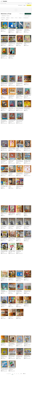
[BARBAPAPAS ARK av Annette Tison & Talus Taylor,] (27, 351)
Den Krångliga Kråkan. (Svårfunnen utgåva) (12, 56)
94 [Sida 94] (21, 373)
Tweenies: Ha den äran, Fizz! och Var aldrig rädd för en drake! (4, 173)
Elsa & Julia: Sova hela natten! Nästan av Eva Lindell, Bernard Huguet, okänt (19, 83)
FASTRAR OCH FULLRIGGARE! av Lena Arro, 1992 (4, 291)
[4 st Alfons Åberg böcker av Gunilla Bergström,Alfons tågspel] (12, 299)
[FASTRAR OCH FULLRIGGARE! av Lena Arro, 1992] (4, 286)
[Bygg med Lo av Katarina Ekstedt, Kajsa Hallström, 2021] (4, 78)
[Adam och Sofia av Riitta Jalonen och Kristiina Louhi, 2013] (19, 116)
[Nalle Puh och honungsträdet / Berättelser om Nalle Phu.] (19, 233)
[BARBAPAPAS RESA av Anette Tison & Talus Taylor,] (12, 351)
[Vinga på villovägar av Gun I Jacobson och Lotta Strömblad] (27, 103)
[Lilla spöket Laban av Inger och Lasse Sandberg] (12, 156)
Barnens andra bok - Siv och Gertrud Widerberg (19, 161)
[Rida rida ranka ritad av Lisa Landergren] (27, 168)
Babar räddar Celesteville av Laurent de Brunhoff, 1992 (4, 369)
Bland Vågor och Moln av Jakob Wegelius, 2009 (27, 161)
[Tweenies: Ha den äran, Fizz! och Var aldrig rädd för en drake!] (4, 168)
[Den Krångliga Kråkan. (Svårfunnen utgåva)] (12, 51)
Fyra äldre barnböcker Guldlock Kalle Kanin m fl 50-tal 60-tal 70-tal (19, 173)
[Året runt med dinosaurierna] (12, 168)
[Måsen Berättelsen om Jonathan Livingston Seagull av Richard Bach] (19, 25)
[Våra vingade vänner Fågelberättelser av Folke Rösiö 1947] (12, 91)
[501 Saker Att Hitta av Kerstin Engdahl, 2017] (19, 351)
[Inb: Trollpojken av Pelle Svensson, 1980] (19, 246)
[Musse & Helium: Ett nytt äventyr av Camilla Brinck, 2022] (19, 103)
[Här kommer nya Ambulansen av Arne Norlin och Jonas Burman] (4, 299)
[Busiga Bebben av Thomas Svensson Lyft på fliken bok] (19, 273)
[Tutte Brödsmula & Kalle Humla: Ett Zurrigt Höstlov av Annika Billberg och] (12, 116)
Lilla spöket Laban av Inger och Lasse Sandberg (11, 161)
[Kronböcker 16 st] (12, 273)
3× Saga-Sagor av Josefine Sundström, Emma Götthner (27, 30)
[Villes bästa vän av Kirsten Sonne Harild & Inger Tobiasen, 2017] (4, 143)
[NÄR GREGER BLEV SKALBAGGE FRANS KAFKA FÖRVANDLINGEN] (19, 286)
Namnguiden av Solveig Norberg (27, 213)
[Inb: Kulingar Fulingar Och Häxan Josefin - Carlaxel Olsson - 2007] (12, 246)
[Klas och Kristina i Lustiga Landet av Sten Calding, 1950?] (12, 286)
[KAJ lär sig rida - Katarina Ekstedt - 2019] (27, 91)
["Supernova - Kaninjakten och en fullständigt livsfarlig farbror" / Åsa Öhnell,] (27, 233)
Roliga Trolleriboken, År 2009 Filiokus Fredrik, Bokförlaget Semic (19, 43)
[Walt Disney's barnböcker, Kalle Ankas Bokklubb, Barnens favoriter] (12, 38)
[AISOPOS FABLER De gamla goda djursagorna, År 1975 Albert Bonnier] (12, 339)
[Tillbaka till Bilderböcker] (1, 15)
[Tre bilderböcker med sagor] (19, 299)
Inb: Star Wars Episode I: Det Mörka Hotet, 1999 (4, 251)
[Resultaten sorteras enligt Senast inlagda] (27, 15)
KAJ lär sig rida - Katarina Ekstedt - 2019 (27, 96)
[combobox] (14, 3)
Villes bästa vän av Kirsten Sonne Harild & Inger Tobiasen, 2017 (4, 148)
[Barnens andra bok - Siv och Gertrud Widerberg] (19, 156)
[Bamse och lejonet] (4, 25)
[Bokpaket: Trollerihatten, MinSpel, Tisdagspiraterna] (19, 143)
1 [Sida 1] (12, 373)
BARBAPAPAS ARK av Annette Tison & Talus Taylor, (27, 356)
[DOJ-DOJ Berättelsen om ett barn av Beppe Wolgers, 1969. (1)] (27, 221)
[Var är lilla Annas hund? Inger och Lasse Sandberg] (4, 156)
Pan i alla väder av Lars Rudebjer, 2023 (12, 83)
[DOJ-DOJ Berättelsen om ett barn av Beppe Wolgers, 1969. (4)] (4, 221)
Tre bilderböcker (11, 316)
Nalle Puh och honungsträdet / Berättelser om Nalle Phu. (19, 238)
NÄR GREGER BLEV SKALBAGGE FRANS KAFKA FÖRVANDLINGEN (19, 291)
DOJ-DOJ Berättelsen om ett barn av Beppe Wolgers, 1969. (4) (4, 226)
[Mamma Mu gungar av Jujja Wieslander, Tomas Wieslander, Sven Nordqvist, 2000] (4, 51)
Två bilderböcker (3, 316)
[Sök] (26, 3)
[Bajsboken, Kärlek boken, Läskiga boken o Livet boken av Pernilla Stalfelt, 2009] (27, 286)
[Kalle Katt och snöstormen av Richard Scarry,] (27, 339)
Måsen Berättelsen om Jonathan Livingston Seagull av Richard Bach (19, 30)
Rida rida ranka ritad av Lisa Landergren (27, 173)
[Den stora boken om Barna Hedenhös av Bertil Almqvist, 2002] (4, 233)
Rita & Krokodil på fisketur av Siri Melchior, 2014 (19, 96)
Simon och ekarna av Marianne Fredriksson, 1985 (12, 30)
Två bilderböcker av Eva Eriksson (12, 186)
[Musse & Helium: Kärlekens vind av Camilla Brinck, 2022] (12, 103)
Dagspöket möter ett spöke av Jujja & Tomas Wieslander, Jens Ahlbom (27, 148)
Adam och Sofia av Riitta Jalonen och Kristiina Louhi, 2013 (19, 121)
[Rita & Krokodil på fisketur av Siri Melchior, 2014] (19, 91)
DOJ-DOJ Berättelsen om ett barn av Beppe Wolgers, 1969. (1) (27, 226)
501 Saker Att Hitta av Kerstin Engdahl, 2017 (19, 356)
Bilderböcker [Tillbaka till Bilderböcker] (4, 15)
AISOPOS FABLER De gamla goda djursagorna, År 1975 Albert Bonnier (12, 344)
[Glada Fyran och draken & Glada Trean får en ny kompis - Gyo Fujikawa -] (19, 181)
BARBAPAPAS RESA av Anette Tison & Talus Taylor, (12, 356)
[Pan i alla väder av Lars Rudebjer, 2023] (12, 78)
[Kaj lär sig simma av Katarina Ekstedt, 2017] (4, 116)
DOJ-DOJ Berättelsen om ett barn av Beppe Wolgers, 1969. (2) (19, 226)
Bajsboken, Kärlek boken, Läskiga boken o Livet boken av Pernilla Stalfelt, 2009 (27, 291)
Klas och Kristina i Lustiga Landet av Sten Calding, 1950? (12, 291)
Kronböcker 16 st (11, 278)
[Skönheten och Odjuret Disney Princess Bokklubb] (12, 143)
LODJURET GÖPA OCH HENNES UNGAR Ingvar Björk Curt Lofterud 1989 (12, 213)
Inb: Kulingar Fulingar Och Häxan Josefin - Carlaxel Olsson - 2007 (12, 251)
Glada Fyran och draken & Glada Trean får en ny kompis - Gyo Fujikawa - (19, 186)
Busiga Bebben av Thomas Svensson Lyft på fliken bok (19, 278)
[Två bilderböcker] (27, 78)
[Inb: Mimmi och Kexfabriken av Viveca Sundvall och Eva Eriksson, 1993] (4, 273)
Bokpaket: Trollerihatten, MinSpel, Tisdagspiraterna (19, 148)
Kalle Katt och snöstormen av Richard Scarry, (27, 344)
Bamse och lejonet (3, 29)
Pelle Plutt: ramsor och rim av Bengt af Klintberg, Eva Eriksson (12, 238)
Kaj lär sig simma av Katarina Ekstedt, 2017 (4, 121)
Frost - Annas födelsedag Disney (4, 96)
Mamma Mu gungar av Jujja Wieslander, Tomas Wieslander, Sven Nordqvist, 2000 (4, 56)
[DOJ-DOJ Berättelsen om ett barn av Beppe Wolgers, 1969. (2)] (19, 221)
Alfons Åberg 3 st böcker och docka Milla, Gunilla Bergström (4, 186)
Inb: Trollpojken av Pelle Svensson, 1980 (19, 251)
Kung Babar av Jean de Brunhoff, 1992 (12, 369)
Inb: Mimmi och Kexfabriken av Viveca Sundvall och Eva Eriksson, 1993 (4, 278)
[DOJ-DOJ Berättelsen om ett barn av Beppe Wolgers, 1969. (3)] (12, 221)
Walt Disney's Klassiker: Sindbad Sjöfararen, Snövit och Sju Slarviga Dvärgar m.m (4, 43)
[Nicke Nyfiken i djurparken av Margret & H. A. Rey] (4, 351)
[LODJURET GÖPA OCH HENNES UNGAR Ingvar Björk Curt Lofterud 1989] (12, 208)
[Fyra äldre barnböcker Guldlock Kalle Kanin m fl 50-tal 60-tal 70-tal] (19, 168)
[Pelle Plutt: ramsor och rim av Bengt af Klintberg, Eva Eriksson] (12, 233)
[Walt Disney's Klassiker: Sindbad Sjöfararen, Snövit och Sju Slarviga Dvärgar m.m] (4, 38)
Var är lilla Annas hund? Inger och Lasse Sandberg (4, 161)
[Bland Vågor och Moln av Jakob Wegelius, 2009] (27, 156)
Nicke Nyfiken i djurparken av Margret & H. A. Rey (4, 356)
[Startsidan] (5, 1)
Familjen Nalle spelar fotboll (27, 43)
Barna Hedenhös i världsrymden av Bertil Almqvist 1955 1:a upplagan (4, 108)
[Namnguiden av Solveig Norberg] (27, 208)
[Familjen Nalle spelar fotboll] (27, 38)
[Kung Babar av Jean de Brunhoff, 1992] (12, 364)
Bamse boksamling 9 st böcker (4, 213)
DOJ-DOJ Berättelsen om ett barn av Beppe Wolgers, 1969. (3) (12, 226)
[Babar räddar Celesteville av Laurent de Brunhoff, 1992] (4, 364)
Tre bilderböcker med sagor (19, 304)
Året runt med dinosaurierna (10, 173)
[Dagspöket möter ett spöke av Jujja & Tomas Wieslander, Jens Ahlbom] (27, 143)
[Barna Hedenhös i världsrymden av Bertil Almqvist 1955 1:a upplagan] (4, 103)
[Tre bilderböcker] (27, 299)
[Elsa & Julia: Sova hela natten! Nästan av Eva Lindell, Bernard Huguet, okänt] (19, 78)
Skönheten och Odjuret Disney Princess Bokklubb (12, 148)
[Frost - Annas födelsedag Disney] (4, 91)
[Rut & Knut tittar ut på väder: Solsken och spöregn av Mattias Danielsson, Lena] (19, 339)
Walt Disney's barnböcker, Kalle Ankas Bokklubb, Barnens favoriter (12, 43)
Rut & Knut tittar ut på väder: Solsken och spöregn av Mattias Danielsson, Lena (19, 344)
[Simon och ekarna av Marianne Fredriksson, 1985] (12, 25)
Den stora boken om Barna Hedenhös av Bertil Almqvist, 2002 (4, 238)
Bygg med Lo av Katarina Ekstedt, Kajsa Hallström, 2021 (4, 83)
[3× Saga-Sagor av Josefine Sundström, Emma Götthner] (27, 25)
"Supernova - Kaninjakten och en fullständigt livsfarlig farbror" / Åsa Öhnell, (27, 238)
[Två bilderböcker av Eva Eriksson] (12, 181)
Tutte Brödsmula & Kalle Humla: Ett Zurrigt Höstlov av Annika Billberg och (12, 121)
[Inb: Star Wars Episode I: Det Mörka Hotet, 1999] (4, 246)
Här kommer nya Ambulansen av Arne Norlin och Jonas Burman (4, 304)
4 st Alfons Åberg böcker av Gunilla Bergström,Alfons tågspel (12, 304)
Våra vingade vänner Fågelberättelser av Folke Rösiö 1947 (11, 96)
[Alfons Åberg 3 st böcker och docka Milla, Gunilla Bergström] (4, 181)
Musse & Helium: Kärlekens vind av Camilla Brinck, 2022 (12, 108)
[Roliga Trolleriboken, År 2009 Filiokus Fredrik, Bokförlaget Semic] (19, 38)
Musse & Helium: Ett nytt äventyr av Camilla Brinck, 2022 (19, 108)
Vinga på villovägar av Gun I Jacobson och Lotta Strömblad (27, 108)
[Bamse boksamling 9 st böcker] (4, 208)
